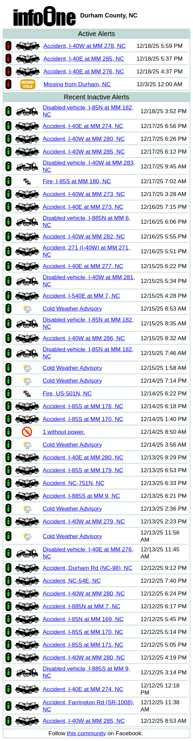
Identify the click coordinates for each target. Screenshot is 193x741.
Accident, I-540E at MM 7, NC (81, 295)
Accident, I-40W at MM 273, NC (84, 194)
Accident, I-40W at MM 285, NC (84, 151)
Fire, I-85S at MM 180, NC (77, 181)
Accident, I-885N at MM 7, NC (81, 606)
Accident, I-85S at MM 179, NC (83, 470)
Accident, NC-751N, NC (73, 483)
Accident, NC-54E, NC (72, 580)
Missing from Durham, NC (77, 84)
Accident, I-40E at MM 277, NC (83, 266)
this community (86, 733)
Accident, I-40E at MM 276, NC (84, 71)
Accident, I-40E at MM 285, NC (84, 58)
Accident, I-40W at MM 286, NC (84, 338)
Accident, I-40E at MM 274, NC (83, 126)
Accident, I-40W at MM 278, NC (85, 45)
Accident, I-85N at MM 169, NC (83, 619)
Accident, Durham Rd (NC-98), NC (87, 568)
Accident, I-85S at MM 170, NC (83, 419)
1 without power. (64, 431)
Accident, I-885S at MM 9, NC (81, 495)
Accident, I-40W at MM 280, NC (84, 138)
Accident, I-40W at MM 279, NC (84, 521)
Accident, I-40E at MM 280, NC (83, 457)
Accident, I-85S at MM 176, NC (83, 406)
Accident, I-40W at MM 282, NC (84, 236)
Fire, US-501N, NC (67, 393)
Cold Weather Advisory (72, 308)
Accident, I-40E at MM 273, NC (83, 206)
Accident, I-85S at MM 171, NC (83, 644)
